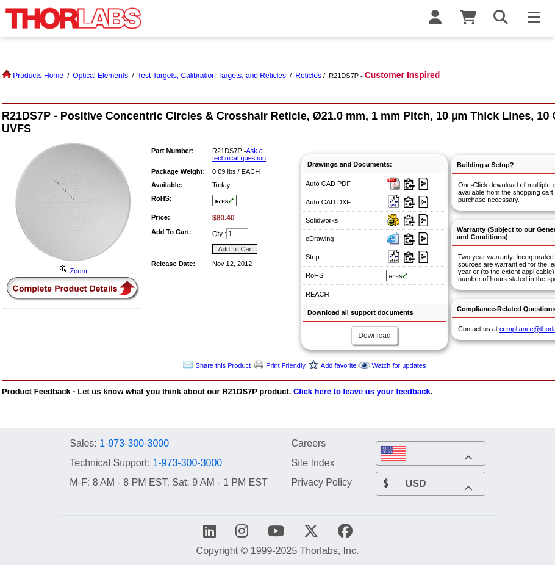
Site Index (312, 462)
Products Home (32, 75)
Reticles (308, 75)
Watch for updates (399, 365)
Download (374, 335)
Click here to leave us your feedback (362, 391)
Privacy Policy (321, 482)
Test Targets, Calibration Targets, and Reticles (211, 75)
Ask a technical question (239, 154)
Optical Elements (100, 75)
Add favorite (339, 365)
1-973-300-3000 (134, 443)
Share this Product (223, 365)
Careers (308, 443)
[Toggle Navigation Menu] (533, 18)
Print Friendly (286, 365)
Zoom (73, 271)
